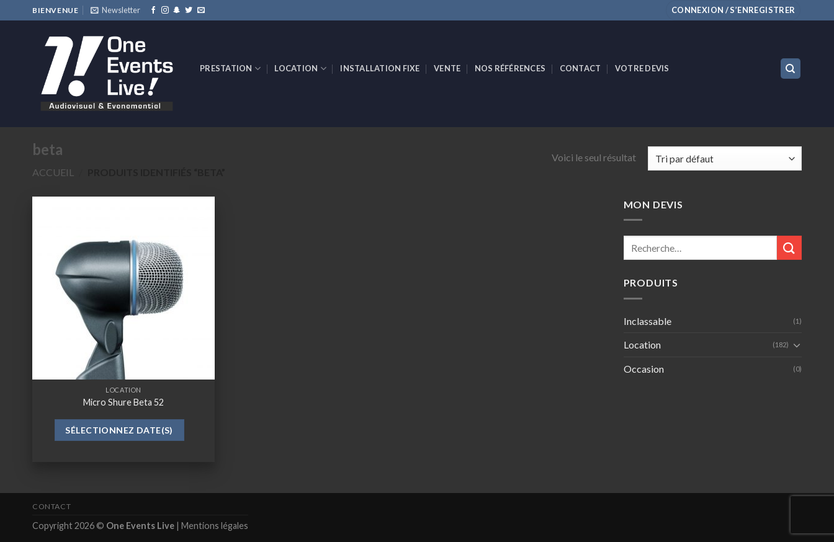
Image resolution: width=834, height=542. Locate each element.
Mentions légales (214, 525)
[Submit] (789, 248)
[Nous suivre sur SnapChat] (177, 10)
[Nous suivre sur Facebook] (153, 10)
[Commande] (725, 158)
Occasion (644, 369)
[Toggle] (797, 344)
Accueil (53, 172)
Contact (580, 68)
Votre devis (642, 68)
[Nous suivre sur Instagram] (165, 10)
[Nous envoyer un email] (201, 10)
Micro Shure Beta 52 (123, 402)
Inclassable (647, 321)
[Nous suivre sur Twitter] (188, 10)
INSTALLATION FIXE (379, 68)
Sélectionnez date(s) (119, 430)
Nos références (510, 68)
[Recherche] (791, 68)
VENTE (447, 68)
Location (300, 68)
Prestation (230, 68)
